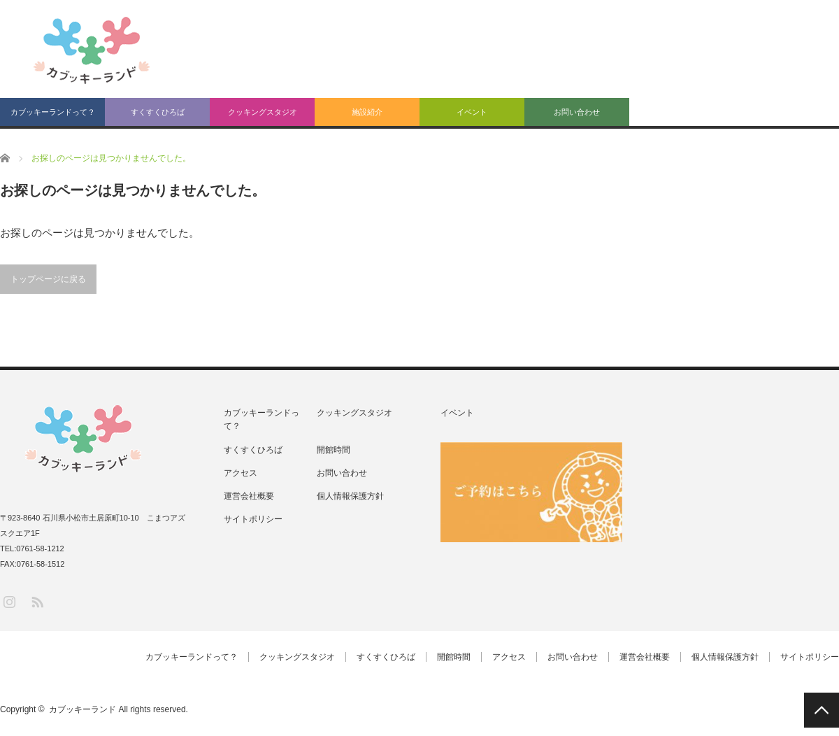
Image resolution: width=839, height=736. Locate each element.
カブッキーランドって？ (52, 112)
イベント (472, 112)
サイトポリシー (253, 519)
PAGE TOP (821, 710)
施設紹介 (367, 112)
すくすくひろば (158, 112)
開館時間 (333, 450)
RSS (36, 601)
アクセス (240, 473)
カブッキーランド (82, 709)
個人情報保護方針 (350, 496)
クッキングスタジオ (262, 112)
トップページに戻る (48, 279)
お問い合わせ (577, 112)
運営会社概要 (249, 496)
